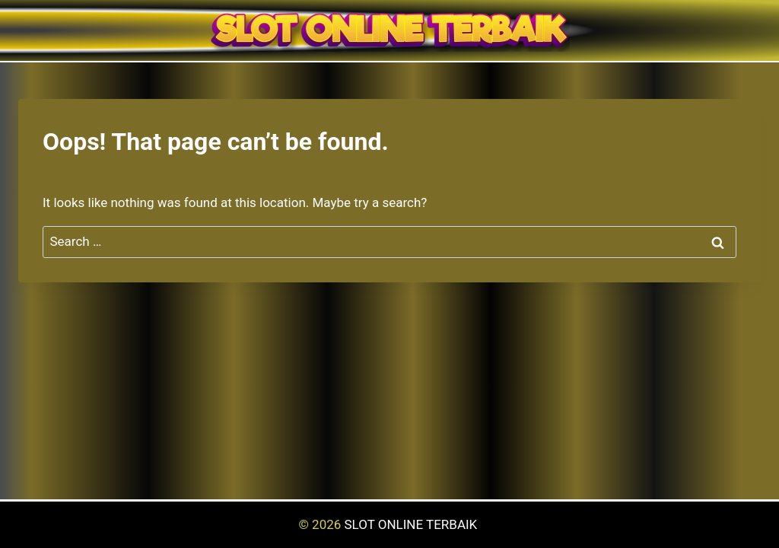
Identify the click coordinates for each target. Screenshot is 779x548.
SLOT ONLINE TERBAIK (413, 524)
